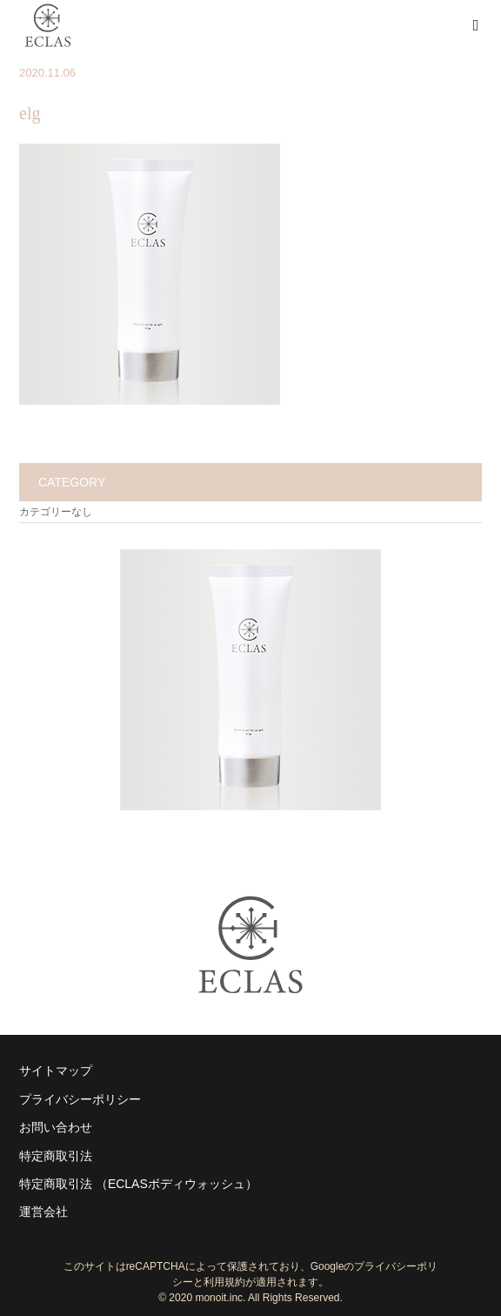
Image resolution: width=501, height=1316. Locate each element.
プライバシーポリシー (80, 1099)
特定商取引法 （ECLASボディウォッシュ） (138, 1184)
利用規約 (224, 1282)
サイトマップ (55, 1071)
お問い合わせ (55, 1127)
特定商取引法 (55, 1156)
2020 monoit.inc (206, 1298)
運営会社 (43, 1212)
